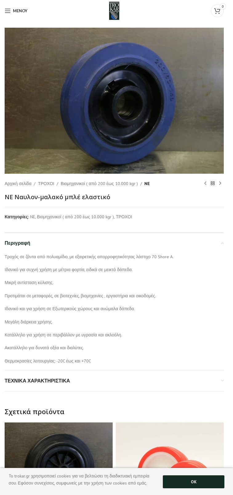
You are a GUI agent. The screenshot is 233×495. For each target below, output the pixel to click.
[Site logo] (114, 10)
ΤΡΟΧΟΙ (46, 183)
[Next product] (220, 183)
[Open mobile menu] (16, 11)
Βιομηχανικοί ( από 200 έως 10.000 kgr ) (99, 183)
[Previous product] (205, 183)
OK (194, 482)
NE (147, 183)
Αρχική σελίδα (18, 183)
